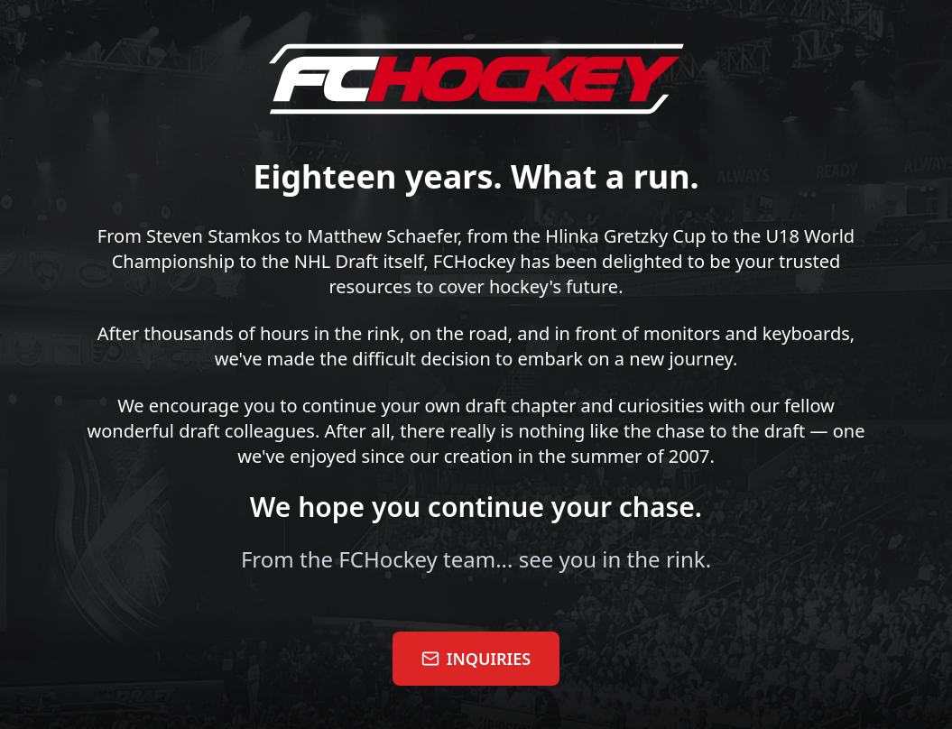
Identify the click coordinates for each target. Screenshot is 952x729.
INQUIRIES (476, 658)
